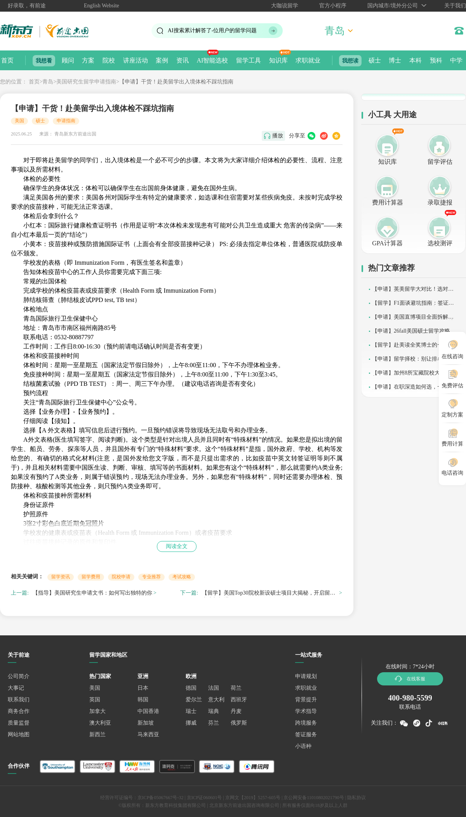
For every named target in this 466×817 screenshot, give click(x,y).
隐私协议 (356, 797)
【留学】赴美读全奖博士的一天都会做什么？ (413, 347)
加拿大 (97, 711)
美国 (19, 120)
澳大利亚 (100, 723)
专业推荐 (151, 576)
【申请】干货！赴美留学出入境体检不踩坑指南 (176, 82)
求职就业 (308, 60)
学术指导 (306, 711)
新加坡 (145, 723)
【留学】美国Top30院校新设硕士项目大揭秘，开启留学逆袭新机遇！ (269, 594)
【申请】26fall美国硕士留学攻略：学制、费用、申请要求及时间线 (414, 333)
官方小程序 (332, 6)
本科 (415, 60)
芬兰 (213, 723)
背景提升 (306, 700)
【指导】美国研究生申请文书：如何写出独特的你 (92, 593)
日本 (142, 688)
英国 (94, 700)
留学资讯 (60, 576)
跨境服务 (306, 723)
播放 (277, 136)
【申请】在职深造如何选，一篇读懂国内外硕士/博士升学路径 (413, 389)
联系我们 (19, 700)
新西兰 (97, 734)
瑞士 (191, 711)
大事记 (16, 688)
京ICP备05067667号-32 (160, 797)
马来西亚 (148, 734)
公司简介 (19, 676)
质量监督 (19, 723)
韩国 (142, 700)
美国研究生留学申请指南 (86, 82)
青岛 (47, 82)
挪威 (191, 723)
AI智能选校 (212, 60)
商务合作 (19, 711)
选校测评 (440, 243)
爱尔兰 (194, 700)
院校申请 (121, 576)
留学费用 (91, 576)
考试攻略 (181, 576)
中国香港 (148, 711)
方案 (88, 60)
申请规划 (306, 676)
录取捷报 (440, 202)
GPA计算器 (387, 243)
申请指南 (66, 120)
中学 (456, 60)
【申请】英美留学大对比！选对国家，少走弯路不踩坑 (413, 291)
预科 (436, 60)
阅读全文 (177, 546)
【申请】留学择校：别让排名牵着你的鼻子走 (413, 361)
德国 (191, 688)
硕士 (375, 60)
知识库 (278, 60)
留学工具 (248, 60)
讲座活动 (135, 60)
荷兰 (236, 688)
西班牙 (239, 700)
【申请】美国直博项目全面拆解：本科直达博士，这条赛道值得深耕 (413, 319)
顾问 (68, 60)
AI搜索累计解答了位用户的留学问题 (212, 30)
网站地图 (19, 734)
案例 (162, 60)
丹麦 (236, 711)
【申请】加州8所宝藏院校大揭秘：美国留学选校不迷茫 (414, 375)
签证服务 (306, 734)
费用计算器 (387, 202)
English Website (101, 6)
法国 (213, 688)
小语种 (303, 746)
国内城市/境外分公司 (392, 6)
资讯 (182, 60)
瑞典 (213, 711)
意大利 (216, 700)
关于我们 (455, 6)
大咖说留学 (284, 6)
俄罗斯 (239, 723)
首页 (7, 60)
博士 (395, 60)
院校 (109, 60)
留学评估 (440, 161)
